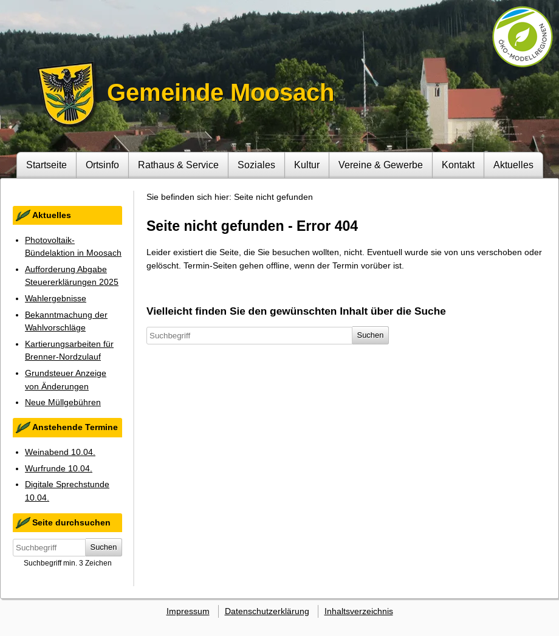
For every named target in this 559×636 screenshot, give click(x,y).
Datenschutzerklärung (267, 611)
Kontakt (458, 164)
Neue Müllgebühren (63, 402)
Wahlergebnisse (55, 298)
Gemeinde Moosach (220, 92)
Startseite (46, 164)
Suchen (104, 547)
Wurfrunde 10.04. (58, 468)
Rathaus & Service (178, 164)
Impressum (188, 611)
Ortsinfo (102, 164)
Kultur (307, 164)
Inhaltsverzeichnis (358, 611)
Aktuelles (513, 164)
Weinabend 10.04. (60, 452)
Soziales (256, 164)
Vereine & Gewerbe (380, 164)
